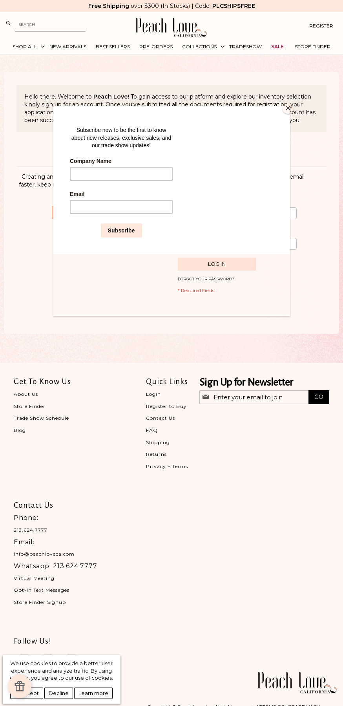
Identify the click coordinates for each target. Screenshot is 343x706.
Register (321, 26)
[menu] (171, 47)
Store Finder (30, 406)
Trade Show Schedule (41, 418)
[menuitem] (26, 47)
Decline (59, 693)
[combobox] (50, 24)
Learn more (93, 693)
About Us (26, 394)
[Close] (288, 108)
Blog (20, 430)
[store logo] (171, 27)
